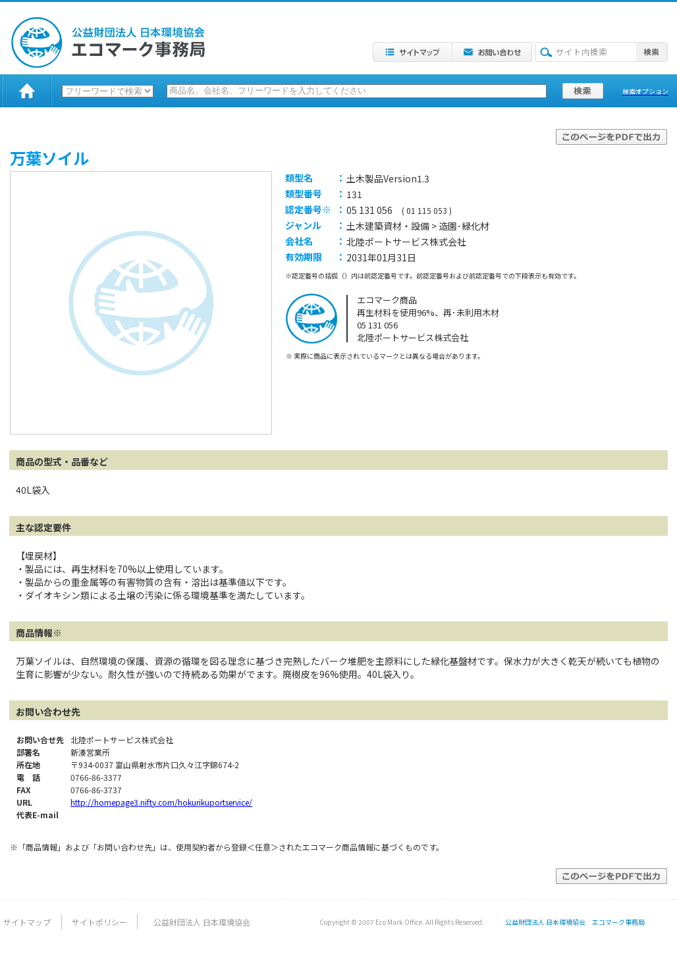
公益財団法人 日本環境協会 (201, 921)
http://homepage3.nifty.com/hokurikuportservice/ (161, 802)
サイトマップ (27, 921)
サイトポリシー (99, 921)
